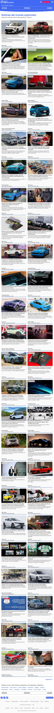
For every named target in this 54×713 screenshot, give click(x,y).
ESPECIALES (27, 8)
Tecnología (5, 272)
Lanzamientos (6, 21)
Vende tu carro (46, 2)
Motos (11, 689)
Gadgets (37, 687)
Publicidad (47, 701)
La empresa (7, 701)
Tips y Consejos (37, 689)
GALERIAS (49, 8)
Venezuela (46, 708)
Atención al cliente (14, 701)
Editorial (6, 5)
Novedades (5, 49)
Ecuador (21, 708)
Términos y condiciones (24, 701)
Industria (30, 76)
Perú (37, 708)
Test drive (5, 76)
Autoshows (31, 21)
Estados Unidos (27, 708)
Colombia (16, 708)
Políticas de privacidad (34, 701)
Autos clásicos (13, 687)
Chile (12, 708)
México (33, 708)
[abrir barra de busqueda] (41, 2)
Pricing (42, 701)
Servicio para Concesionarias (25, 704)
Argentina (7, 708)
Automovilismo (5, 687)
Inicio (2, 5)
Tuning (44, 689)
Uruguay (41, 708)
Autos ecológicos (33, 217)
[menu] (52, 2)
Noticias (11, 5)
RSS (33, 704)
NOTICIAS (4, 8)
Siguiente (49, 679)
